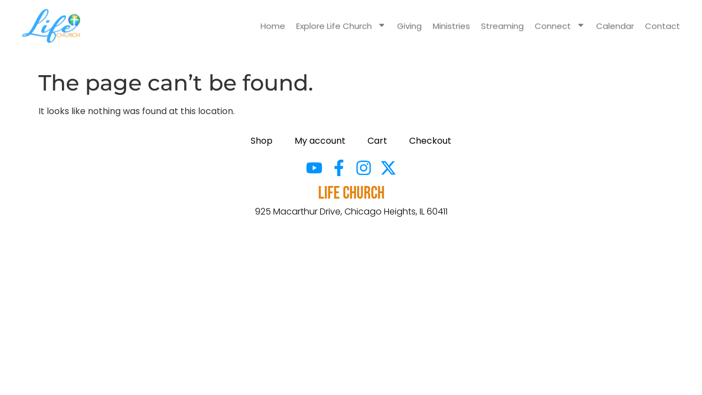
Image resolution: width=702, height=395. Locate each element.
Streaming (502, 20)
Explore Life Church (341, 20)
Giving (409, 20)
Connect (560, 20)
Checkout (430, 140)
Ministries (451, 20)
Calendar (615, 20)
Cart (377, 140)
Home (273, 20)
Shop (262, 140)
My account (320, 140)
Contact (662, 20)
